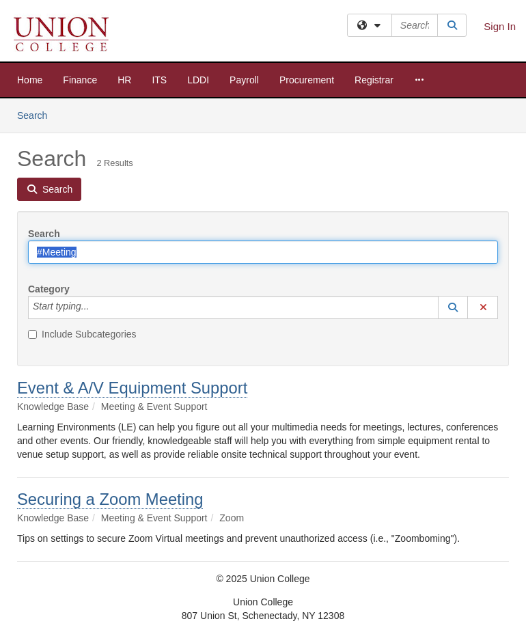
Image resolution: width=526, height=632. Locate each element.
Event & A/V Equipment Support (132, 388)
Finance (80, 79)
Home (29, 79)
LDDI (198, 79)
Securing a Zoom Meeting (110, 499)
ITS (159, 79)
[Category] (96, 307)
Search (37, 114)
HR (124, 79)
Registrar (374, 79)
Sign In (500, 26)
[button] (453, 307)
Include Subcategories (82, 334)
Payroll (244, 79)
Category (49, 289)
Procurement (306, 79)
